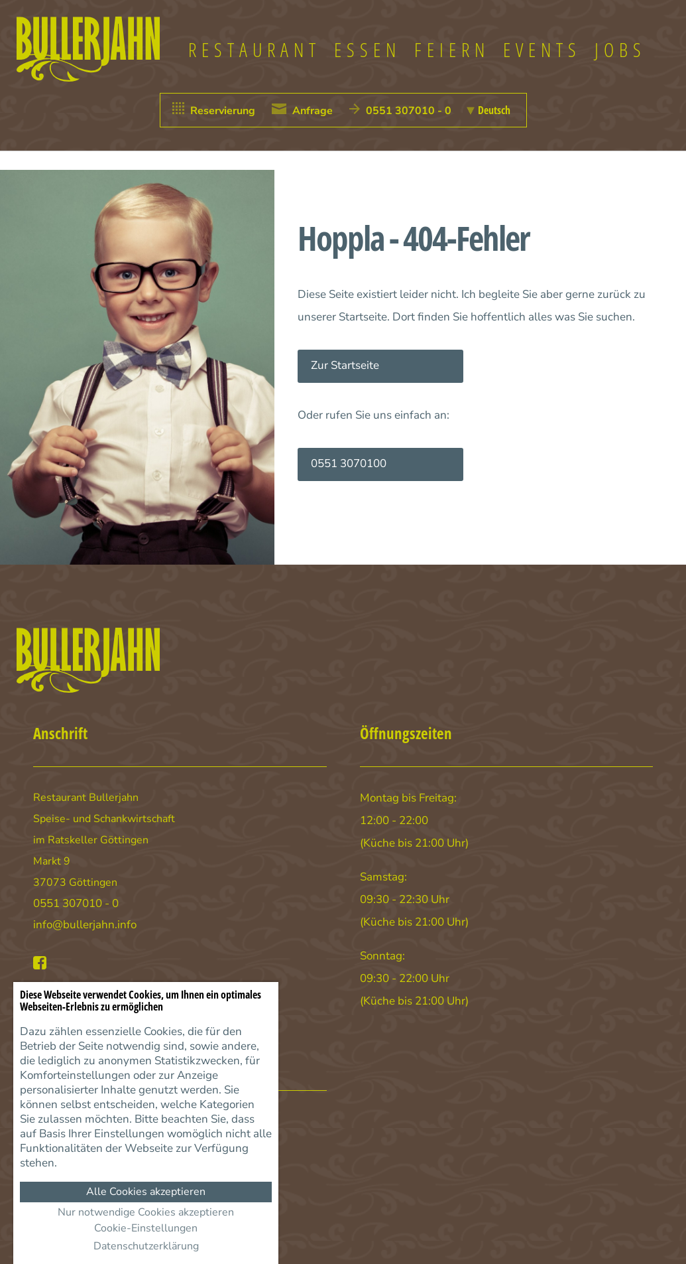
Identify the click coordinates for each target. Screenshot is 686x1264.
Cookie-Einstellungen (146, 1228)
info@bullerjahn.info (85, 924)
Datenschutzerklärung (146, 1246)
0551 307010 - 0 (76, 903)
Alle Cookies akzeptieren (145, 1191)
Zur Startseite (345, 365)
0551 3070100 (348, 463)
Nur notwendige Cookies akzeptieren (146, 1212)
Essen (367, 49)
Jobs (620, 49)
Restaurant (254, 49)
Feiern (452, 49)
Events (542, 49)
